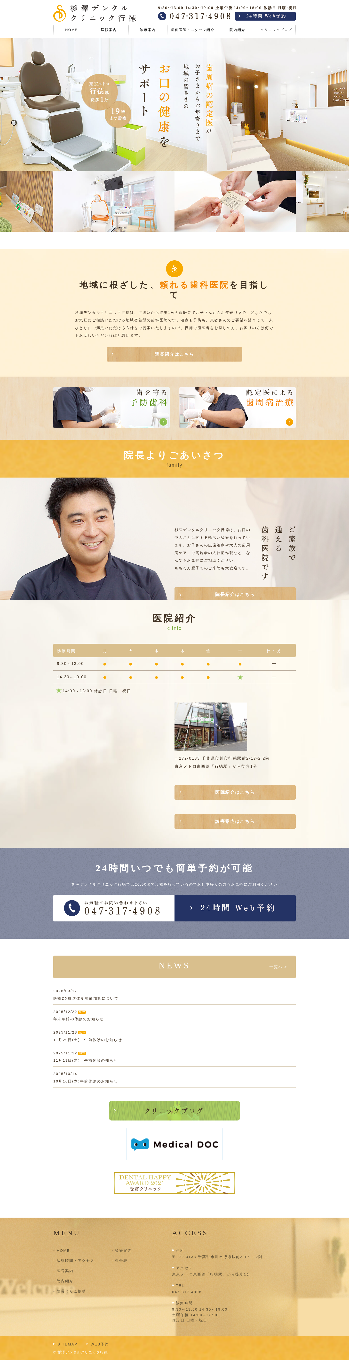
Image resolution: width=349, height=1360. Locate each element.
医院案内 (109, 30)
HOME (71, 30)
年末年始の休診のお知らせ (78, 1019)
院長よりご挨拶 (71, 1291)
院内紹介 (238, 30)
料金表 (121, 1261)
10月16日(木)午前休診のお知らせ (85, 1081)
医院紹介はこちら (235, 792)
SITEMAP (67, 1344)
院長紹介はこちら (174, 354)
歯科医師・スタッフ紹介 (192, 30)
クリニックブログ (276, 30)
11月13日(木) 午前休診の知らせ (85, 1060)
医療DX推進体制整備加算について (86, 998)
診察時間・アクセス (76, 1261)
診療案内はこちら (235, 821)
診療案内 (148, 30)
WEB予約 (100, 1344)
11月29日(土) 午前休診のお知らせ (87, 1040)
